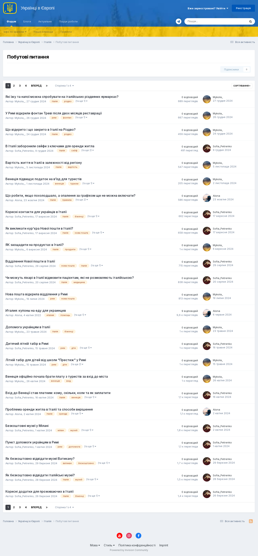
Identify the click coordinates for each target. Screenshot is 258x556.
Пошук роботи (68, 21)
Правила (66, 31)
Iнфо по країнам (15, 31)
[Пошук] (201, 21)
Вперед (36, 85)
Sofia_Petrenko (24, 150)
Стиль (109, 545)
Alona (18, 200)
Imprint (163, 545)
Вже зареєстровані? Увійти (208, 8)
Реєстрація (243, 8)
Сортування (241, 86)
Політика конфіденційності (137, 545)
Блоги (27, 21)
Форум (11, 23)
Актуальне (45, 21)
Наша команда (43, 31)
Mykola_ (20, 101)
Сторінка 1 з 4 (64, 85)
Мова (95, 545)
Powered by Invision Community (129, 550)
